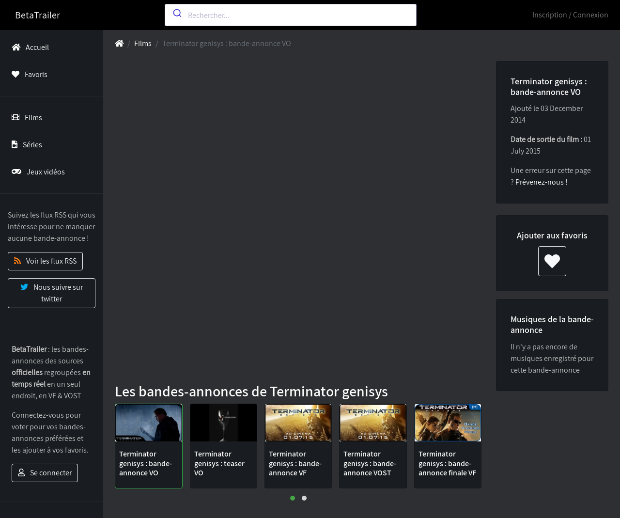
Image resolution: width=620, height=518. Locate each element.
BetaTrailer (37, 15)
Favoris (27, 74)
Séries (25, 145)
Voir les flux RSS (45, 261)
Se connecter (45, 473)
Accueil (28, 47)
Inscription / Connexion (570, 15)
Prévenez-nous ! (541, 182)
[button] (292, 498)
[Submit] (176, 13)
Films (25, 117)
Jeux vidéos (36, 172)
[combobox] (291, 15)
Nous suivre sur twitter (51, 293)
